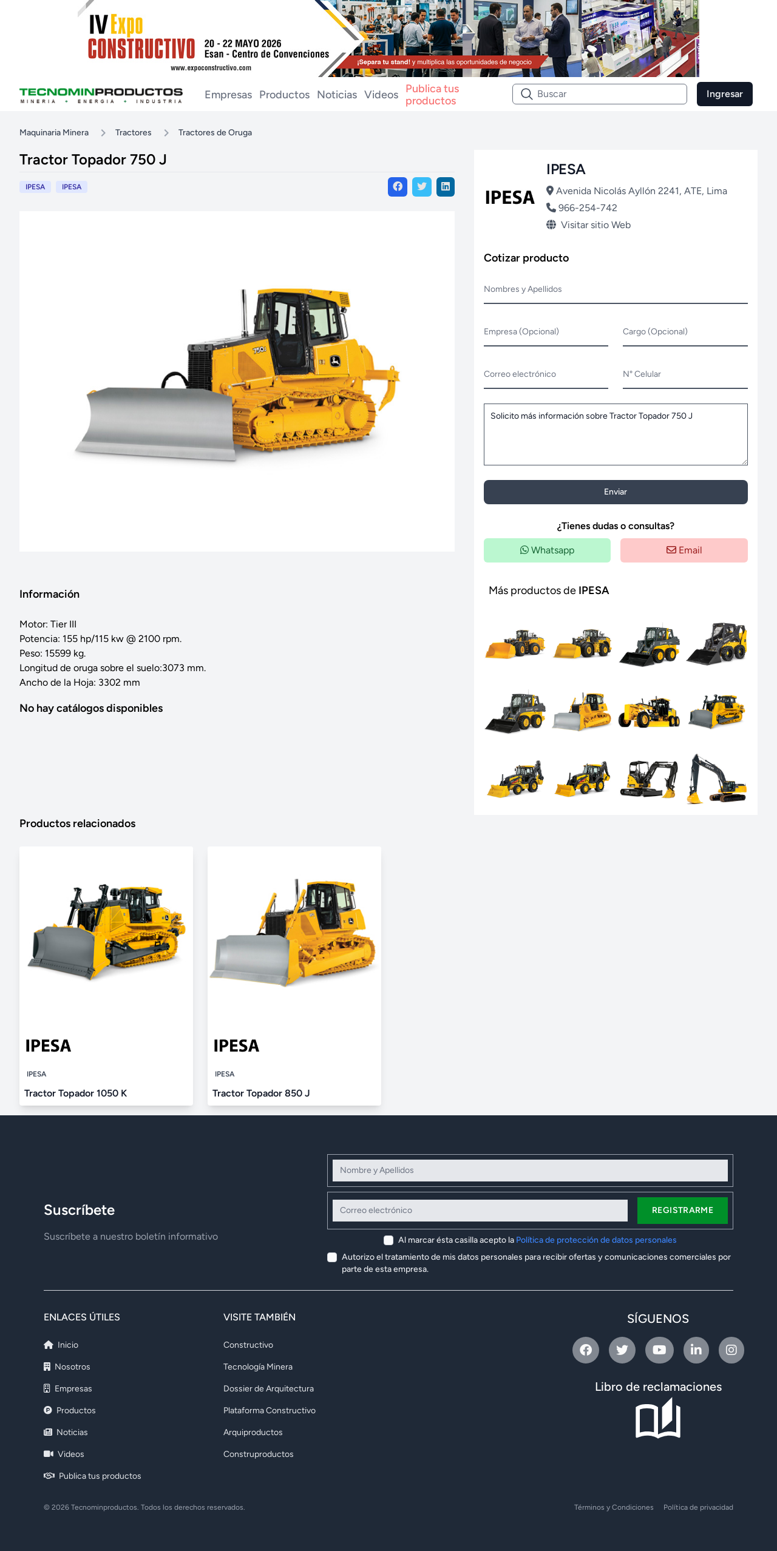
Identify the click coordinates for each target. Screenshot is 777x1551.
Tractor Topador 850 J (261, 1093)
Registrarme (682, 1210)
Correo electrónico (520, 374)
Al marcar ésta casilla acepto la (537, 1240)
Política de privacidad (698, 1507)
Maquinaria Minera (54, 132)
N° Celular (642, 374)
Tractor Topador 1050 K (75, 1093)
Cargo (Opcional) (655, 331)
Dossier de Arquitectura (268, 1389)
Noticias (337, 94)
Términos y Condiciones (614, 1507)
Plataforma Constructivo (269, 1410)
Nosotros (67, 1367)
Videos (381, 94)
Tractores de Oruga (215, 132)
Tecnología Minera (258, 1367)
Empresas (228, 94)
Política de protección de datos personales (596, 1240)
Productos (284, 94)
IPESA (71, 187)
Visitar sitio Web (588, 225)
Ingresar (725, 94)
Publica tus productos (432, 94)
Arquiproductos (253, 1432)
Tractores (133, 132)
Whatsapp (547, 550)
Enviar (615, 492)
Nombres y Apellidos (523, 289)
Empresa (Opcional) (521, 331)
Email (684, 550)
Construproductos (258, 1454)
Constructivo (248, 1345)
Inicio (61, 1345)
